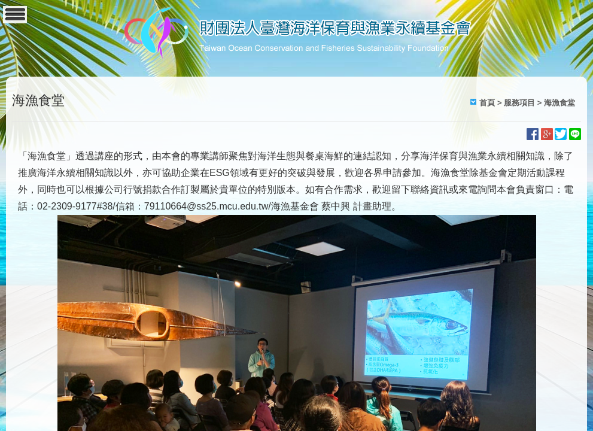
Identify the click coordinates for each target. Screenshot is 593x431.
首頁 (487, 102)
